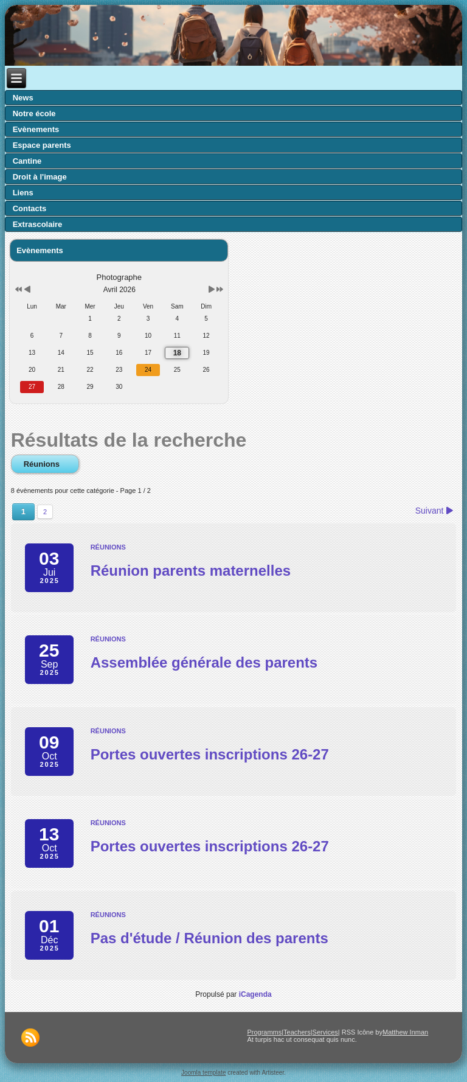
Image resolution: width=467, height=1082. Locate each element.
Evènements (36, 129)
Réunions (45, 464)
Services (325, 1032)
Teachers (297, 1032)
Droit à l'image (40, 176)
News (23, 97)
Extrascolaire (38, 224)
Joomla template (203, 1072)
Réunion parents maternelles (191, 570)
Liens (23, 192)
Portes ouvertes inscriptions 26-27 (210, 754)
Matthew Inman (405, 1032)
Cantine (27, 161)
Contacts (30, 208)
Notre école (34, 113)
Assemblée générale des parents (204, 662)
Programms (264, 1032)
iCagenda (255, 994)
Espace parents (42, 145)
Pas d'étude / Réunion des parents (209, 938)
